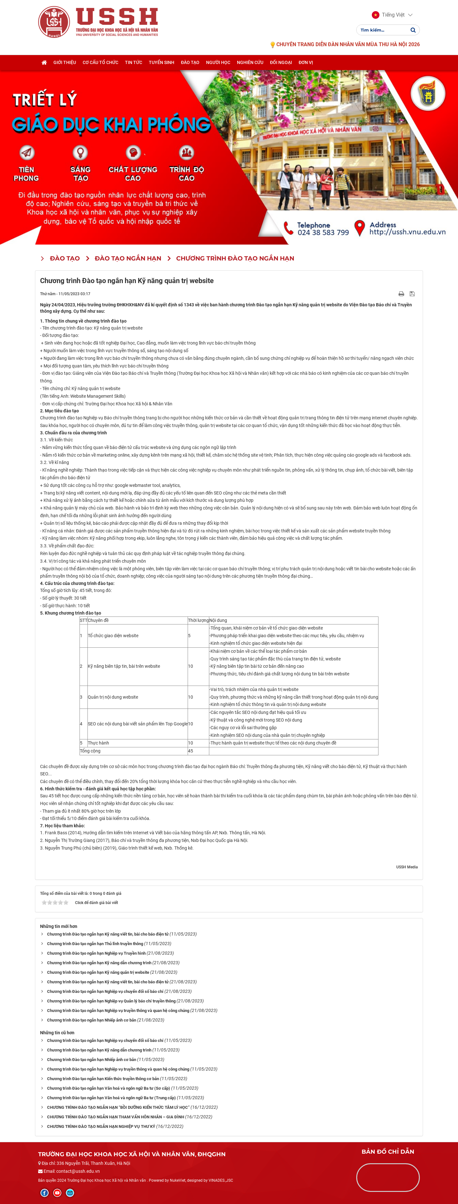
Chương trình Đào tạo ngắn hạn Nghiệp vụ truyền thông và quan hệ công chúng (118, 1010)
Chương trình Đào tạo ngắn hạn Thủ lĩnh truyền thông (95, 943)
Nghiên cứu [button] (250, 62)
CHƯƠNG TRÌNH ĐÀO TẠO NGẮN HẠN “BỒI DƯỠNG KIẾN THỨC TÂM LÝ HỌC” (118, 1107)
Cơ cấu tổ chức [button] (100, 62)
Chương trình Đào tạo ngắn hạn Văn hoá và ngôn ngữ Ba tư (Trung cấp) (111, 1097)
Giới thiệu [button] (64, 62)
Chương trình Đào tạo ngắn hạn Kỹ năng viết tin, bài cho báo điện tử (108, 934)
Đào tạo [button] (190, 62)
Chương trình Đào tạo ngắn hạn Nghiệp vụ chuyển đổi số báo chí (105, 991)
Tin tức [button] (133, 62)
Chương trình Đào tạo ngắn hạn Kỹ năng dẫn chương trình (99, 962)
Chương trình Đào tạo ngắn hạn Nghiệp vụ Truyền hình (96, 953)
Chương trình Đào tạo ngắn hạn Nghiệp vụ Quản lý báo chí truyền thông (111, 1001)
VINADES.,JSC (221, 1180)
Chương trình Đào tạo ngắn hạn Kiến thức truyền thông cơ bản (103, 1078)
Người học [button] (218, 62)
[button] (388, 15)
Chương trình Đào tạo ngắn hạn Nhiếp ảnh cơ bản (91, 1020)
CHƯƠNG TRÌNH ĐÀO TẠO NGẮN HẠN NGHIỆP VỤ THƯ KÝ (101, 1126)
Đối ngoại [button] (281, 62)
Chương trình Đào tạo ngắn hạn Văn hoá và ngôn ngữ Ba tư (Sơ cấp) (108, 1088)
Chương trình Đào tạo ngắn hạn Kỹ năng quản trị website (98, 972)
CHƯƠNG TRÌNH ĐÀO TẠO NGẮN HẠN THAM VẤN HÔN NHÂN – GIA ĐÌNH (115, 1117)
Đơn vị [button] (306, 62)
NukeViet (177, 1180)
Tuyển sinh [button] (161, 62)
